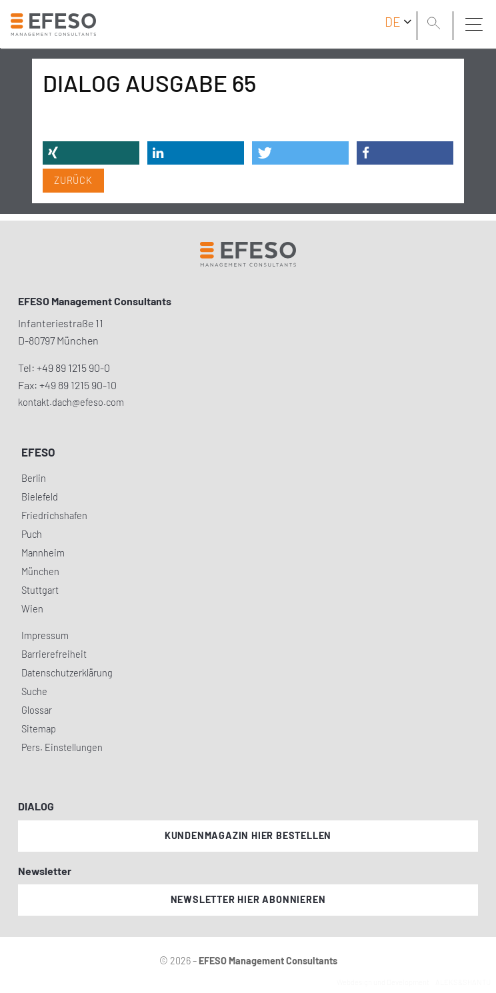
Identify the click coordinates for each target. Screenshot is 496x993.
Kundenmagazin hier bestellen (248, 835)
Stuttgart (40, 590)
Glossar (36, 710)
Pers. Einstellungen (62, 747)
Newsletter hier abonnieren (248, 899)
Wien (32, 608)
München (40, 571)
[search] (436, 24)
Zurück (73, 180)
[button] (91, 153)
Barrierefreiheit (54, 654)
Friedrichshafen (54, 515)
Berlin (33, 478)
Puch (31, 534)
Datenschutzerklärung (67, 672)
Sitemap (38, 728)
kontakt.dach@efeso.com (71, 402)
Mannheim (43, 552)
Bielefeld (39, 496)
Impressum (45, 635)
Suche (34, 691)
